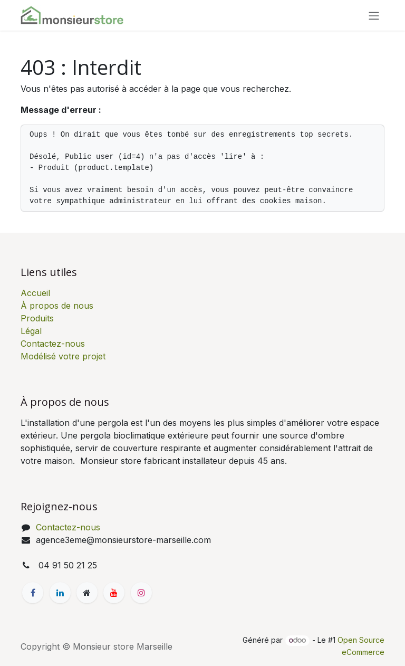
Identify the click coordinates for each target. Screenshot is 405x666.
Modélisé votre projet (63, 356)
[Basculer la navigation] (373, 15)
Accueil (35, 293)
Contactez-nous (53, 343)
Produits (37, 318)
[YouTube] (113, 592)
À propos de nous (57, 305)
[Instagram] (141, 592)
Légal (31, 331)
